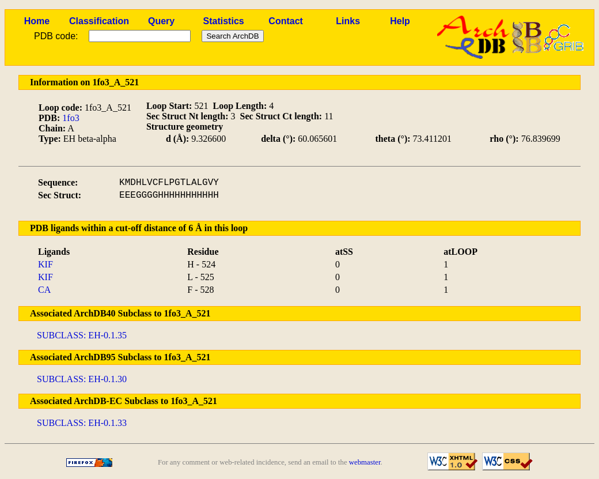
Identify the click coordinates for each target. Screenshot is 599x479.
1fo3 (70, 118)
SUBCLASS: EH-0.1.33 (82, 423)
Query (161, 21)
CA (44, 290)
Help (400, 21)
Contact (285, 21)
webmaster (365, 462)
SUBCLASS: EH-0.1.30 (82, 379)
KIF (45, 264)
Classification (99, 21)
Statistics (223, 21)
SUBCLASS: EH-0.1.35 (82, 335)
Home (37, 21)
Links (348, 21)
